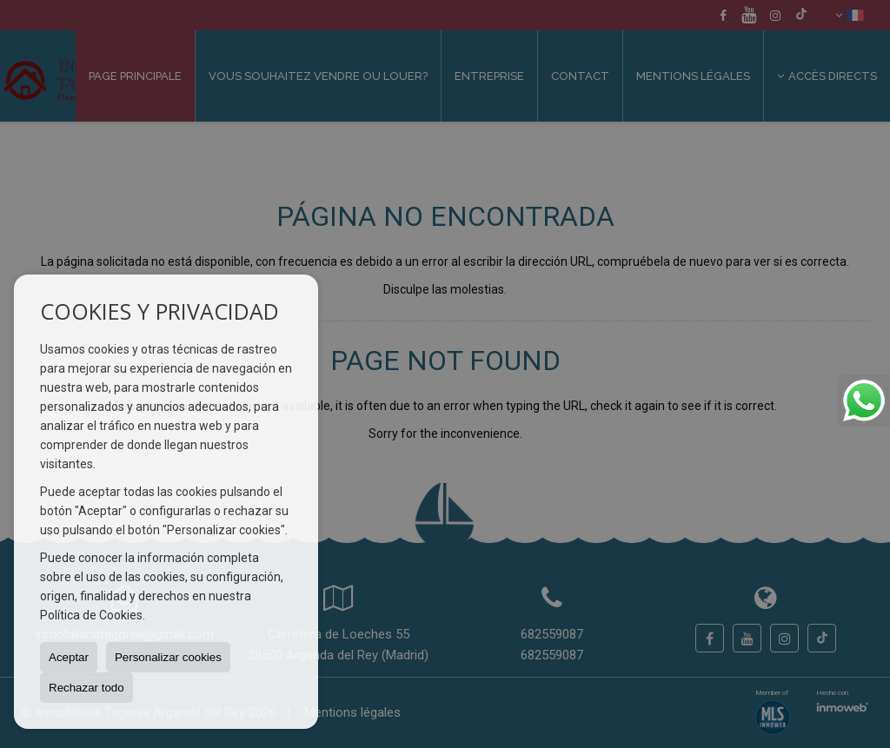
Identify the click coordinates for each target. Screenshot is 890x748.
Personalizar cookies (168, 657)
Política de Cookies (91, 615)
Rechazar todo (86, 687)
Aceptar (69, 657)
